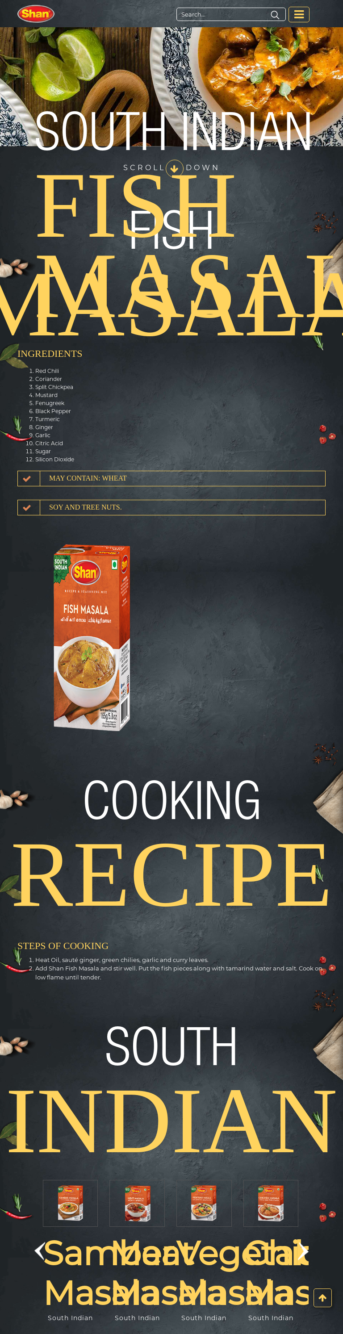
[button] (40, 1251)
